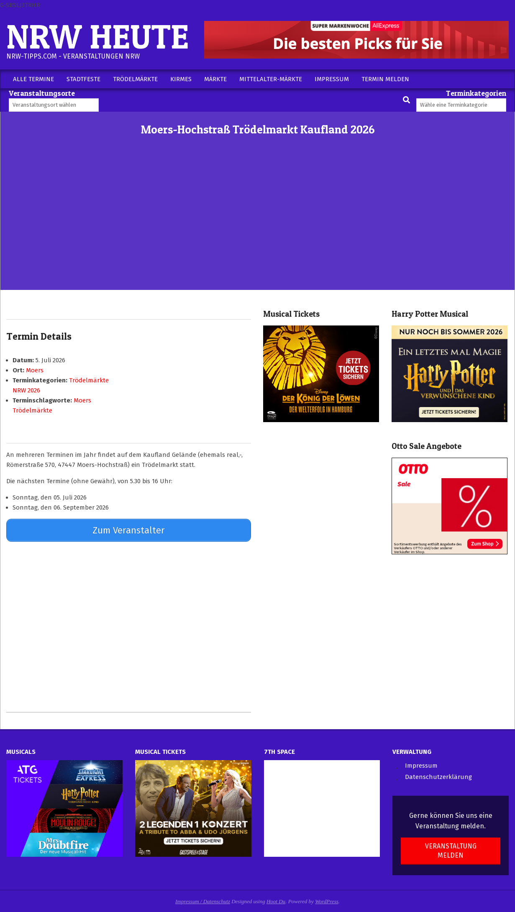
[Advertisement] (258, 227)
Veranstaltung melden (451, 848)
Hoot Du (275, 898)
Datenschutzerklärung (438, 774)
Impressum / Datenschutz (202, 898)
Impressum (421, 762)
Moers (35, 370)
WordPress (326, 898)
